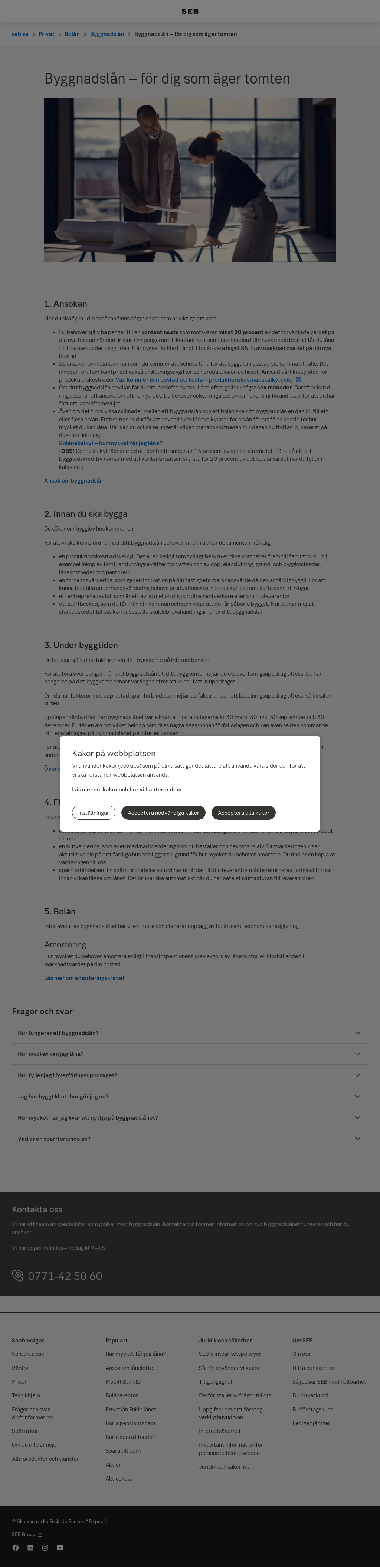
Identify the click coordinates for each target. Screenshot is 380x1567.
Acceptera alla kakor (243, 812)
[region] (190, 784)
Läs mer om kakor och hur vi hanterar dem (126, 789)
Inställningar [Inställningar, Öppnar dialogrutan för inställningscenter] (93, 812)
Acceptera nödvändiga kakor (163, 812)
